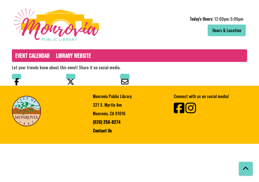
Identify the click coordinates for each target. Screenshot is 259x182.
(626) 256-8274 (106, 122)
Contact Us (102, 131)
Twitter (70, 76)
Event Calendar (32, 55)
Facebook (16, 76)
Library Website (73, 55)
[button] (189, 19)
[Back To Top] (246, 169)
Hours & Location (226, 30)
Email (125, 76)
